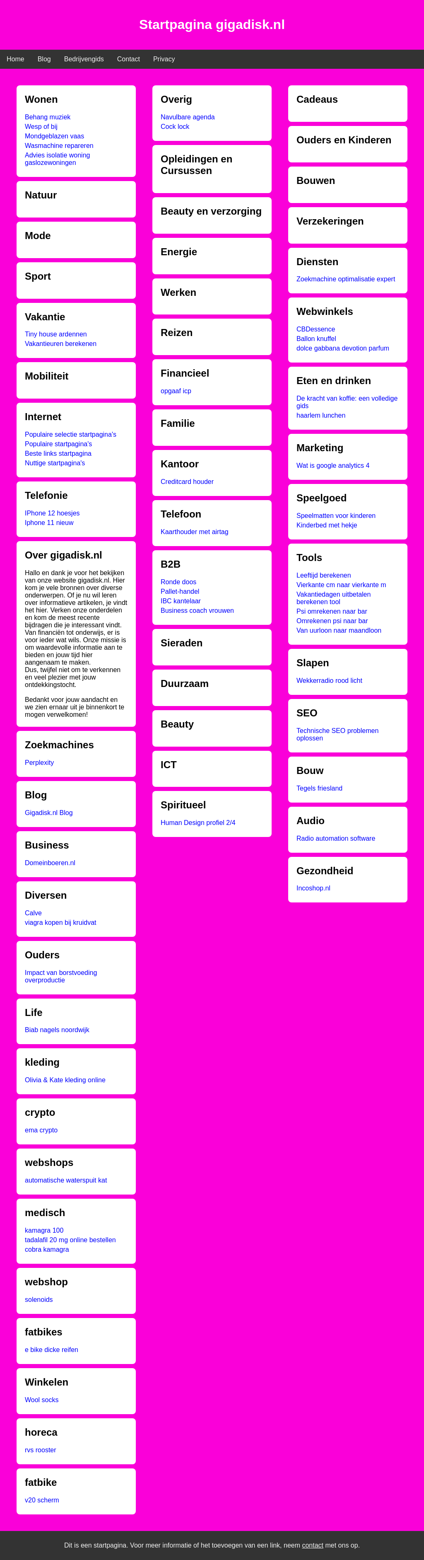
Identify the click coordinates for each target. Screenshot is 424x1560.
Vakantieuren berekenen (60, 343)
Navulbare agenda (188, 117)
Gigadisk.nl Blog (49, 812)
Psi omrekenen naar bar (331, 611)
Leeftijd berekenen (323, 575)
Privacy (164, 59)
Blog (44, 59)
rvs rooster (40, 1450)
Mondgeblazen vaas (54, 136)
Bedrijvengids (84, 59)
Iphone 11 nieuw (49, 522)
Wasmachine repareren (59, 145)
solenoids (39, 1299)
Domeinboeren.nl (50, 862)
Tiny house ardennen (56, 334)
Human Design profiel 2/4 (198, 822)
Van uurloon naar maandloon (338, 630)
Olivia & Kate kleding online (65, 1080)
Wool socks (42, 1399)
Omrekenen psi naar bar (332, 620)
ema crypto (41, 1130)
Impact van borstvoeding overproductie (61, 976)
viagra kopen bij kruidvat (60, 922)
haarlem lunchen (320, 415)
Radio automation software (335, 838)
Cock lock (175, 126)
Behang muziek (47, 117)
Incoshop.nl (313, 888)
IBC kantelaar (181, 601)
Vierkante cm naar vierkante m (341, 584)
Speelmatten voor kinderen (336, 515)
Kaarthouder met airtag (195, 531)
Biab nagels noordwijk (57, 1029)
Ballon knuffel (316, 338)
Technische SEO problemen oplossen (337, 734)
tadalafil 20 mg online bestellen (70, 1239)
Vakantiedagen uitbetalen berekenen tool (333, 598)
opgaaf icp (176, 390)
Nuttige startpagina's (55, 463)
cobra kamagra (47, 1249)
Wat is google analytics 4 (332, 465)
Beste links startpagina (58, 453)
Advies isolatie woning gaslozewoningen (57, 159)
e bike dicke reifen (51, 1349)
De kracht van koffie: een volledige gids (347, 402)
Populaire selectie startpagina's (70, 434)
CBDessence (315, 329)
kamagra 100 (44, 1230)
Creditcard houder (187, 481)
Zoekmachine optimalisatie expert (345, 279)
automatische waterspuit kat (66, 1180)
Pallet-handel (180, 591)
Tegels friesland (319, 788)
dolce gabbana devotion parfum (342, 348)
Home (15, 59)
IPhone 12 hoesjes (52, 513)
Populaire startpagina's (58, 443)
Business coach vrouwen (197, 610)
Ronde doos (178, 581)
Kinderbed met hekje (326, 525)
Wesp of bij (41, 126)
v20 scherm (42, 1500)
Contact (128, 59)
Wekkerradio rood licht (329, 680)
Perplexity (39, 762)
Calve (33, 913)
